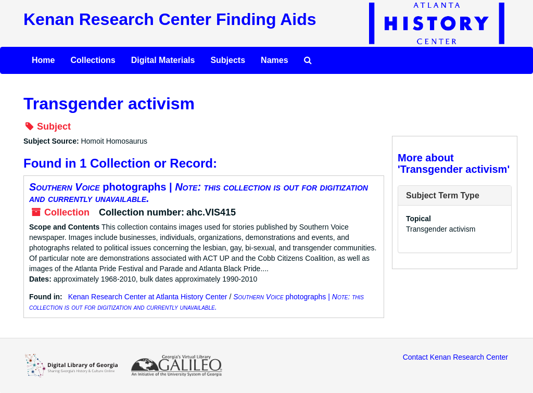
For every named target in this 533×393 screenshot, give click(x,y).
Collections (92, 60)
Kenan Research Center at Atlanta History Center (147, 297)
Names (274, 60)
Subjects (227, 60)
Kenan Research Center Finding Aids (169, 19)
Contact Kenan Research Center (455, 357)
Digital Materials (163, 60)
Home (43, 60)
